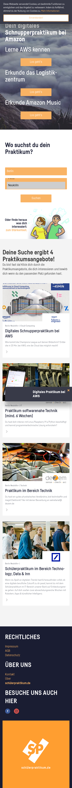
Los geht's (36, 62)
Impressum (11, 646)
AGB (7, 650)
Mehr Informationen (50, 11)
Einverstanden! (36, 18)
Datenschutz (12, 655)
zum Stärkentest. (16, 230)
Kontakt (10, 674)
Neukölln (36, 185)
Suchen (36, 198)
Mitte (36, 178)
